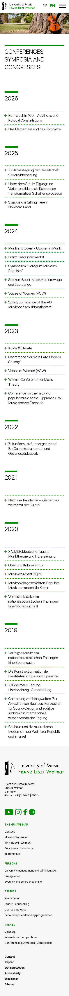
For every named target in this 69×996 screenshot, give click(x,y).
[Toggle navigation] (62, 6)
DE (45, 6)
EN (52, 6)
